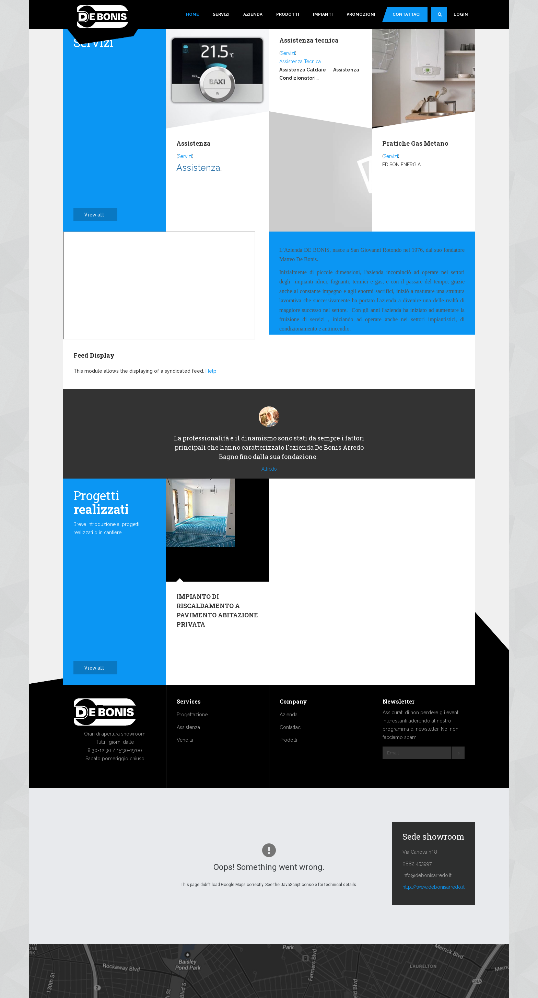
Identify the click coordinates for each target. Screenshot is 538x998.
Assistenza (193, 143)
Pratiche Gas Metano (415, 143)
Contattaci (407, 14)
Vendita (185, 760)
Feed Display (94, 355)
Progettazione (192, 735)
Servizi (221, 14)
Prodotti (287, 14)
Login (461, 14)
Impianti (323, 14)
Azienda (252, 14)
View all (98, 214)
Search (442, 17)
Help (211, 371)
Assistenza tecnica (309, 40)
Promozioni (361, 14)
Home (192, 14)
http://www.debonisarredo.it (433, 907)
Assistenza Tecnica (300, 61)
